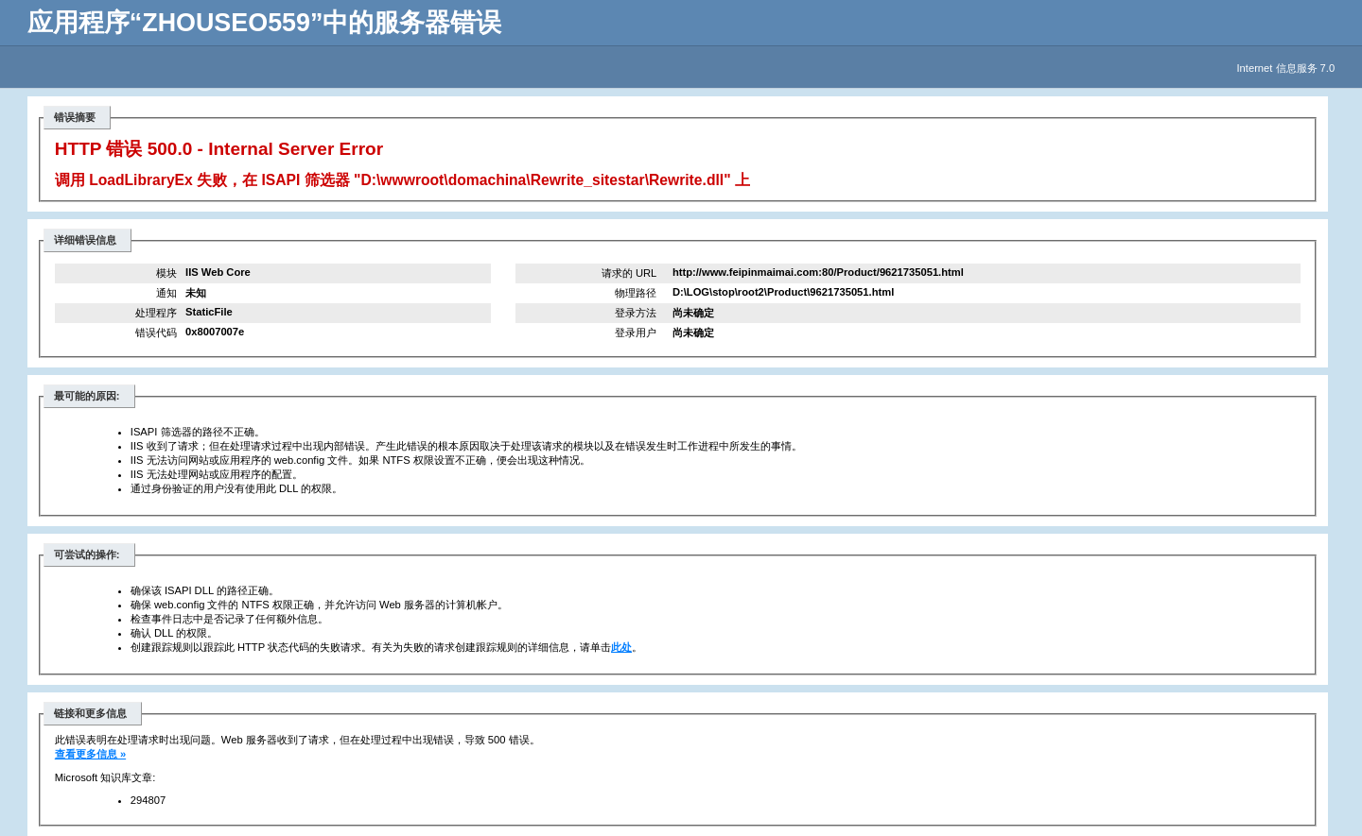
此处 (621, 647)
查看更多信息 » (90, 753)
